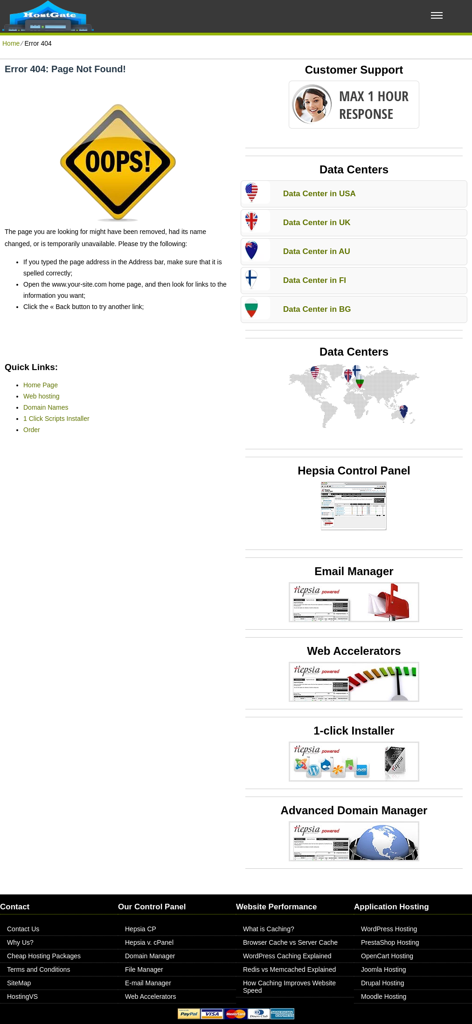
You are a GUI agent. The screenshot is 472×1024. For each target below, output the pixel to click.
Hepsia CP (140, 929)
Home (11, 43)
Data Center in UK (317, 222)
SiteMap (19, 983)
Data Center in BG (317, 309)
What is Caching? (268, 929)
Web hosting (41, 396)
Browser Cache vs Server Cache (290, 942)
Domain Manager (150, 956)
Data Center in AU (316, 251)
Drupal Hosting (382, 983)
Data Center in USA (319, 193)
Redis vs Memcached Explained (289, 969)
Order (31, 429)
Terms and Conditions (38, 969)
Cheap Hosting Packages (44, 956)
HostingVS (22, 996)
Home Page (40, 385)
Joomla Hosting (383, 969)
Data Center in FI (314, 280)
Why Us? (20, 942)
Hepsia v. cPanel (149, 942)
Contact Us (23, 929)
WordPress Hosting (389, 929)
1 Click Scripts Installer (56, 418)
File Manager (144, 969)
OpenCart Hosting (387, 956)
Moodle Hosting (383, 996)
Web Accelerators (150, 996)
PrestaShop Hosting (390, 942)
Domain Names (45, 407)
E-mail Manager (148, 983)
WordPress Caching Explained (287, 956)
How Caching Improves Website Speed (289, 986)
